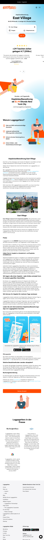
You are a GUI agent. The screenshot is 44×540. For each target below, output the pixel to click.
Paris (4, 537)
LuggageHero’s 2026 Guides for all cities (11, 514)
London (5, 533)
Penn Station (26, 491)
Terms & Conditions (7, 519)
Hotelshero (5, 499)
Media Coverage (8, 511)
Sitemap (5, 521)
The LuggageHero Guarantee (11, 507)
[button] (41, 537)
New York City (6, 535)
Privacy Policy (6, 517)
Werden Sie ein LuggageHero (10, 497)
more (25, 58)
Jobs (5, 493)
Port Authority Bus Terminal (29, 489)
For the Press (6, 509)
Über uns (5, 489)
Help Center (6, 505)
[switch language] (36, 7)
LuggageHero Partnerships (10, 503)
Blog (4, 495)
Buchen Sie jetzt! (22, 391)
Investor (6, 491)
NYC (13, 179)
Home (4, 487)
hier (10, 359)
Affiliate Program (7, 501)
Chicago (5, 531)
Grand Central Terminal (28, 487)
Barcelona (5, 529)
